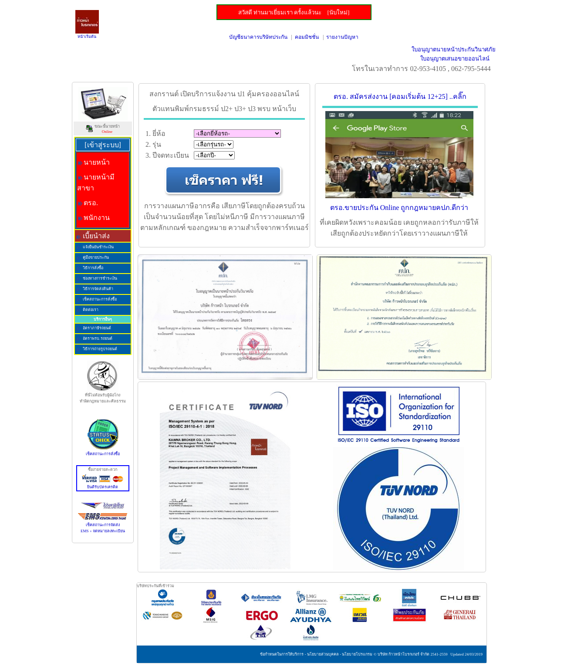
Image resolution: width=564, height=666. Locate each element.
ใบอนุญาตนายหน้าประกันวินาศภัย (454, 49)
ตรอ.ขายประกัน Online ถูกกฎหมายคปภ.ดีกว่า (399, 207)
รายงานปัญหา (342, 37)
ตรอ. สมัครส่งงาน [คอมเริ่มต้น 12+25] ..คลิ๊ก (400, 96)
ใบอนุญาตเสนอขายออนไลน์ (455, 58)
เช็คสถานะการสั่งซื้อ (103, 451)
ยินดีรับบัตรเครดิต (103, 484)
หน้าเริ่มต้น (87, 36)
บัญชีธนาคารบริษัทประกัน (258, 37)
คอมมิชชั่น (307, 37)
